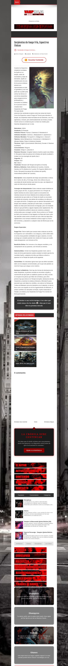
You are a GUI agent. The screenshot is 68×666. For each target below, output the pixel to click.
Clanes (26, 494)
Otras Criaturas (34, 652)
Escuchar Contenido (34, 60)
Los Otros (48, 527)
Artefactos (19, 527)
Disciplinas (27, 484)
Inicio (35, 405)
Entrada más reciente (20, 405)
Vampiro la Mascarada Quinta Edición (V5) (37, 505)
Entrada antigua (49, 405)
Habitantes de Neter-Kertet (40, 54)
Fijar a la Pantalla (34, 434)
